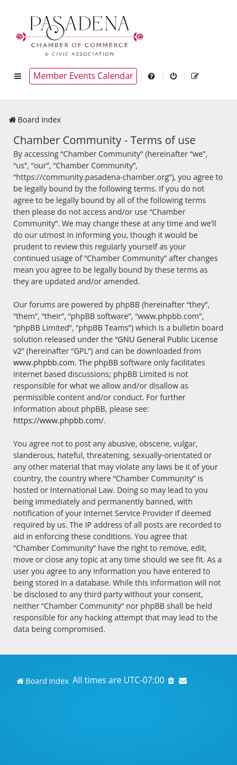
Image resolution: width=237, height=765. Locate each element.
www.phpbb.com (44, 362)
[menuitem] (152, 76)
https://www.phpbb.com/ (58, 420)
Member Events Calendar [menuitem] (83, 76)
